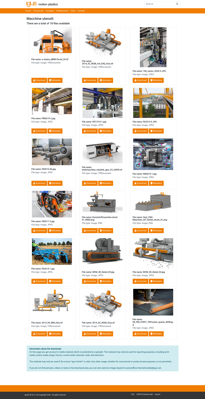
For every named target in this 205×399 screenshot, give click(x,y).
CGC (133, 394)
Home (28, 11)
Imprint (157, 394)
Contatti (81, 11)
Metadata (55, 80)
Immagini (50, 11)
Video (73, 11)
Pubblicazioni (62, 11)
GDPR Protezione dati (145, 394)
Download (39, 80)
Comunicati (38, 11)
